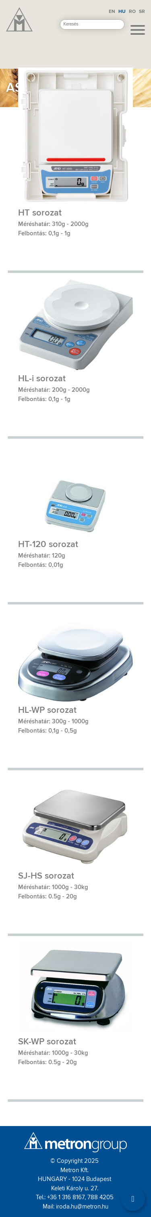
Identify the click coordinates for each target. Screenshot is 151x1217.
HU (122, 11)
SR (142, 11)
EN (112, 11)
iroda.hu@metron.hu (82, 1206)
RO (132, 11)
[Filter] (133, 1199)
